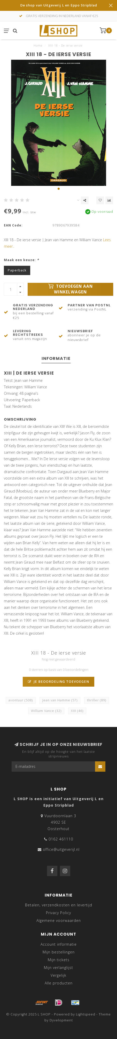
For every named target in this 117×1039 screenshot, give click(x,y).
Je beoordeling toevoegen (58, 681)
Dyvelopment (61, 1020)
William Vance (46, 711)
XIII (77, 711)
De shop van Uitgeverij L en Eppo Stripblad (58, 5)
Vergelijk (58, 975)
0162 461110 (61, 839)
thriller (96, 700)
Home (38, 45)
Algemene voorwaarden (58, 920)
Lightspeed (85, 1014)
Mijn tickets (58, 959)
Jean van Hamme (59, 700)
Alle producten (59, 983)
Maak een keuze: (21, 260)
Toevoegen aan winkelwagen (70, 289)
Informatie (56, 358)
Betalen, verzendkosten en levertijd (58, 905)
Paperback (17, 270)
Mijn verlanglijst (58, 967)
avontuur (21, 700)
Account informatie (59, 944)
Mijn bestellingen (59, 952)
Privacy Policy (58, 912)
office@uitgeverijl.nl (61, 849)
